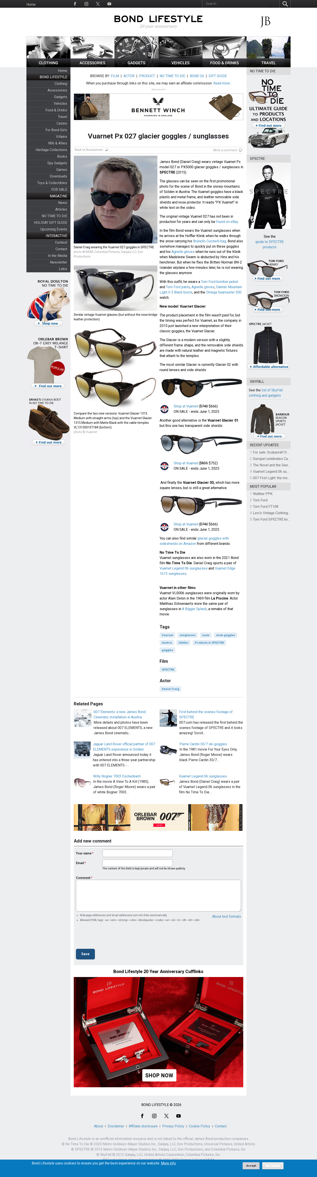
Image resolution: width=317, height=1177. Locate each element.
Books (62, 156)
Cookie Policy (199, 1126)
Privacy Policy (173, 1126)
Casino (62, 123)
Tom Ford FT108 (265, 506)
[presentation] (109, 936)
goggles (167, 650)
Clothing (61, 84)
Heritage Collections (51, 150)
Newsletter (58, 262)
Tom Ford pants (178, 287)
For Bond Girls (56, 130)
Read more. (222, 83)
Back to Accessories (89, 149)
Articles (61, 209)
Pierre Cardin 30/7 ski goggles (203, 744)
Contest (61, 242)
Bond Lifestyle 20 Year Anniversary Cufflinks (158, 971)
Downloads (58, 176)
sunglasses (187, 635)
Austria (167, 642)
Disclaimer (116, 1126)
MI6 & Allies (57, 143)
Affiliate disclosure (143, 1126)
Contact (61, 249)
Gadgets (60, 97)
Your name (84, 853)
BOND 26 (197, 76)
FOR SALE (59, 189)
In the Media (57, 256)
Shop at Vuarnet (186, 406)
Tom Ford (260, 500)
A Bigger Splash (194, 609)
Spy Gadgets (57, 163)
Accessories (57, 90)
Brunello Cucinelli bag (209, 241)
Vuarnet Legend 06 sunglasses (184, 568)
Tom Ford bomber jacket (219, 282)
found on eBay (227, 222)
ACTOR (129, 76)
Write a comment (225, 150)
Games (61, 170)
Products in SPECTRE (209, 642)
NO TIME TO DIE (54, 216)
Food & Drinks (56, 110)
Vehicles (60, 103)
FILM (115, 76)
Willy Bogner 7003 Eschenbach (117, 776)
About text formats (226, 916)
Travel (62, 117)
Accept (251, 1165)
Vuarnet (167, 635)
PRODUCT (147, 76)
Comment (83, 878)
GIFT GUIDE (218, 76)
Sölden (183, 642)
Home (31, 4)
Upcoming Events (53, 229)
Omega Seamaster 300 (223, 292)
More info (168, 1163)
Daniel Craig (170, 689)
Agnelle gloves (183, 252)
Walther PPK (263, 494)
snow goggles (225, 635)
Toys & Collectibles (52, 183)
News (62, 203)
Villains (61, 137)
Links (63, 269)
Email (80, 863)
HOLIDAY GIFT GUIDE (50, 222)
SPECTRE (168, 669)
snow (205, 635)
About (98, 1126)
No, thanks (273, 1165)
